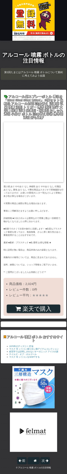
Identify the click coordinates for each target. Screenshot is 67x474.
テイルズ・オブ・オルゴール (23, 354)
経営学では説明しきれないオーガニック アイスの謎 (33, 351)
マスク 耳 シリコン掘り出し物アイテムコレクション (34, 349)
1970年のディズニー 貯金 (21, 346)
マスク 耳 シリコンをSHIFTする (24, 357)
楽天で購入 (33, 309)
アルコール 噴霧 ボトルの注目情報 (33, 58)
